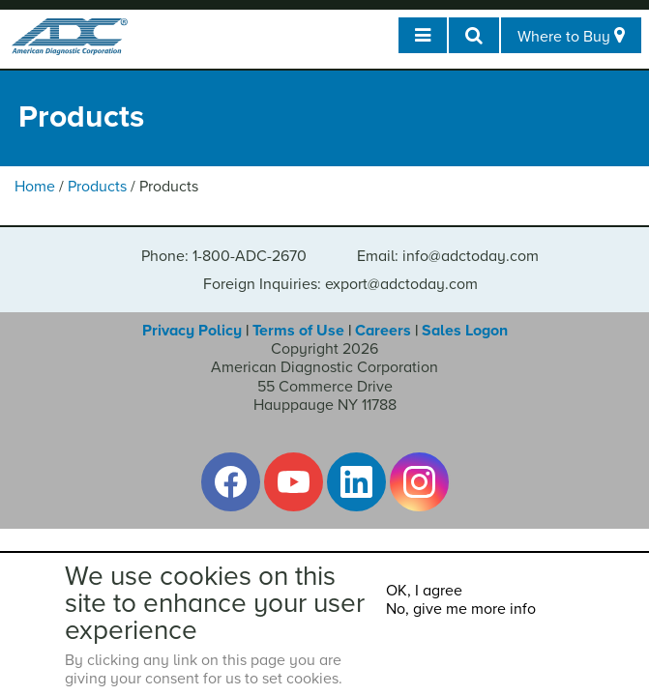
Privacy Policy (192, 330)
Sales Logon (465, 330)
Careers (383, 330)
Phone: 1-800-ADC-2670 (224, 256)
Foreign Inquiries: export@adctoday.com (340, 284)
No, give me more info (461, 609)
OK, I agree (424, 590)
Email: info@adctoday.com (448, 256)
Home (35, 186)
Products (97, 186)
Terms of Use (298, 330)
